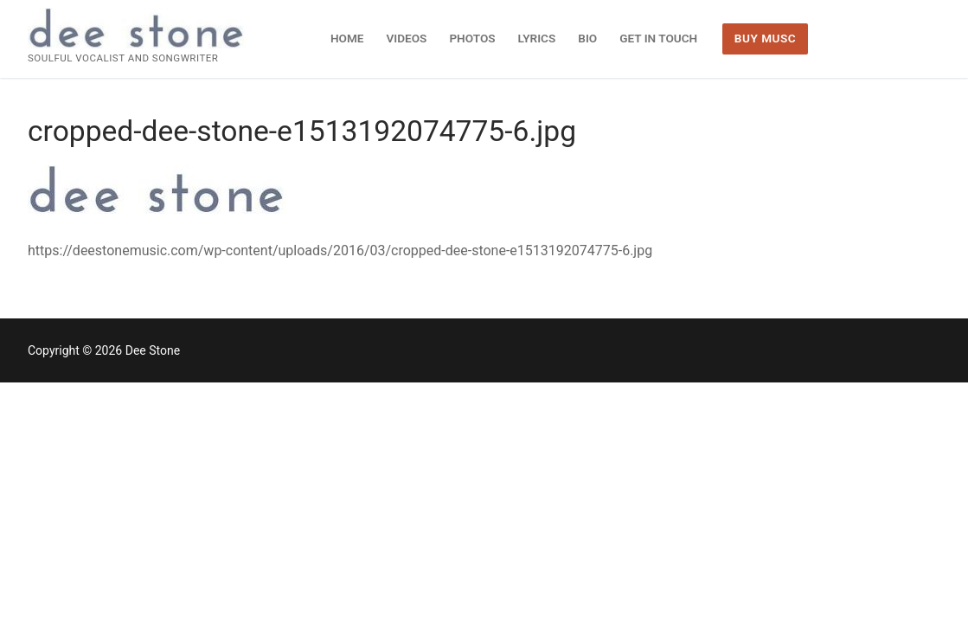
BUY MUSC (765, 38)
